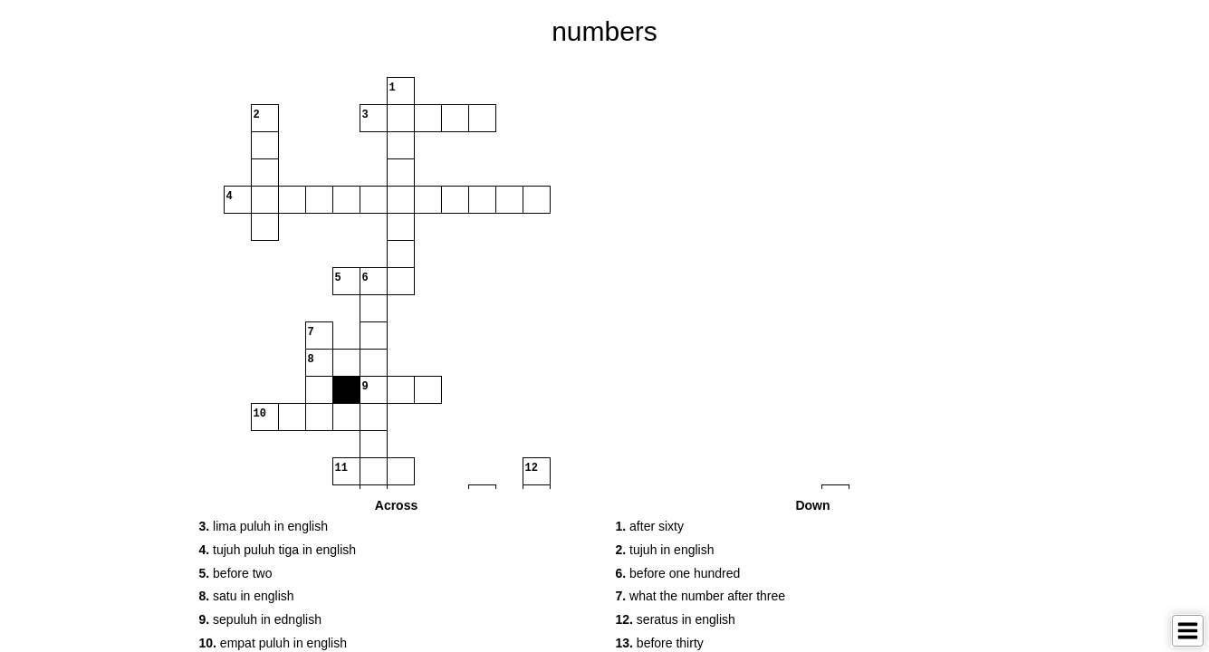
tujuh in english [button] (665, 549)
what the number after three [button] (701, 596)
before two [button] (236, 573)
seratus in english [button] (675, 619)
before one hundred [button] (678, 573)
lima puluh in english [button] (263, 526)
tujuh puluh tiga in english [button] (278, 549)
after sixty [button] (650, 526)
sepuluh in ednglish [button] (260, 619)
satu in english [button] (246, 596)
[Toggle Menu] (1188, 631)
